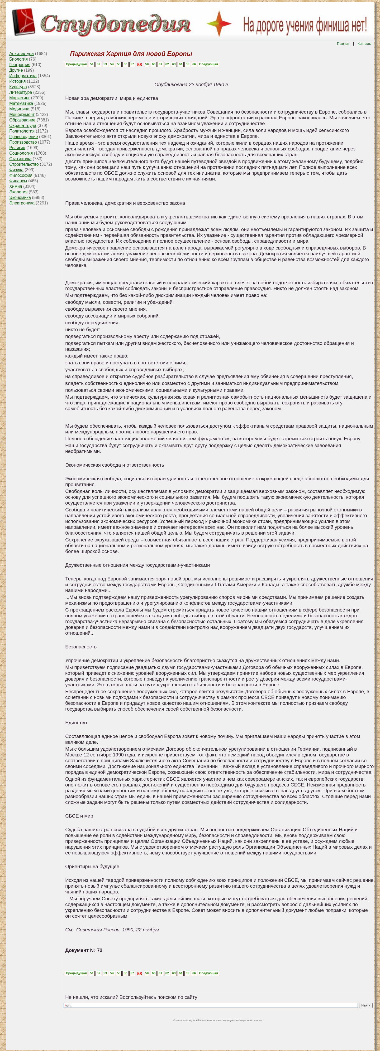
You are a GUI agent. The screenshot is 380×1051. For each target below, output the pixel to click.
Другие (16, 70)
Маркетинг (19, 98)
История (17, 81)
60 (153, 64)
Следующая (208, 64)
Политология (22, 131)
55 (118, 64)
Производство (23, 142)
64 (180, 64)
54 (112, 64)
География (19, 64)
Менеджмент (22, 114)
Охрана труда (22, 125)
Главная (343, 44)
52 (98, 64)
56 (125, 64)
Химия (15, 186)
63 (173, 64)
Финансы (18, 181)
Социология (21, 153)
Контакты (365, 44)
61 (160, 64)
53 (105, 64)
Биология (18, 59)
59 (147, 64)
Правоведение (23, 136)
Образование (22, 120)
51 (91, 64)
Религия (17, 147)
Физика (16, 170)
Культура (18, 87)
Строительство (24, 164)
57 (132, 64)
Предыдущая (76, 64)
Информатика (22, 76)
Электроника (22, 203)
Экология (18, 192)
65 (187, 64)
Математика (21, 103)
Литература (20, 92)
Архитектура (21, 53)
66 (194, 64)
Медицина (19, 109)
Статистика (20, 159)
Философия (20, 175)
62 (167, 64)
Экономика (20, 197)
